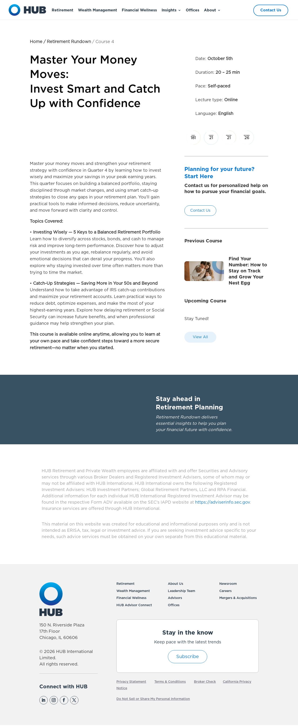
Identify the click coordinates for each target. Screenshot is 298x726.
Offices (192, 10)
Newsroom (228, 583)
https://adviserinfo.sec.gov (222, 502)
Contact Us (270, 10)
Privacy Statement (131, 681)
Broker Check (205, 681)
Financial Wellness (139, 10)
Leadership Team (181, 591)
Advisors (175, 598)
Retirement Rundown (69, 42)
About (210, 10)
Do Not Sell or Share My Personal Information (153, 699)
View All (200, 337)
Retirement (62, 10)
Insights (169, 10)
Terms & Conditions (170, 681)
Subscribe (187, 656)
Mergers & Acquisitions (238, 598)
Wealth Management (97, 10)
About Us (175, 583)
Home (36, 42)
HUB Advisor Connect (134, 605)
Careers (225, 591)
